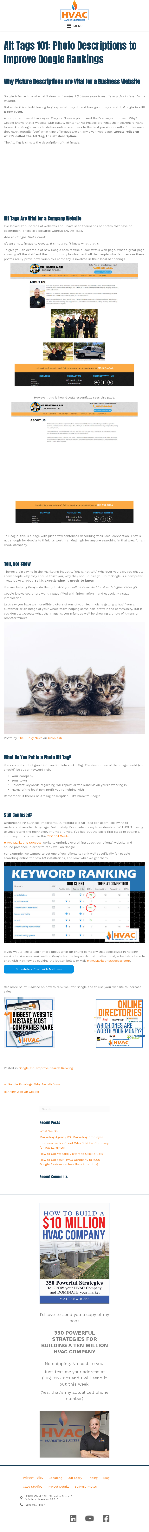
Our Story (75, 1478)
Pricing (92, 1478)
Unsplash (55, 738)
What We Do (49, 1131)
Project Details (58, 1486)
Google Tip (27, 1068)
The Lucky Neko (30, 738)
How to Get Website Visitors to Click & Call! (71, 1154)
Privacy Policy (33, 1477)
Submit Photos (86, 1486)
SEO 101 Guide (58, 836)
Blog (106, 1478)
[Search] (74, 1109)
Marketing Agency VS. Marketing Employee (71, 1137)
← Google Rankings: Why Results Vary (32, 1084)
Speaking (55, 1478)
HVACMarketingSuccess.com (108, 960)
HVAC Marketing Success (23, 842)
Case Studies (32, 1486)
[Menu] (74, 26)
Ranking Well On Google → (23, 1092)
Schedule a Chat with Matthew (39, 969)
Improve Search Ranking (54, 1068)
